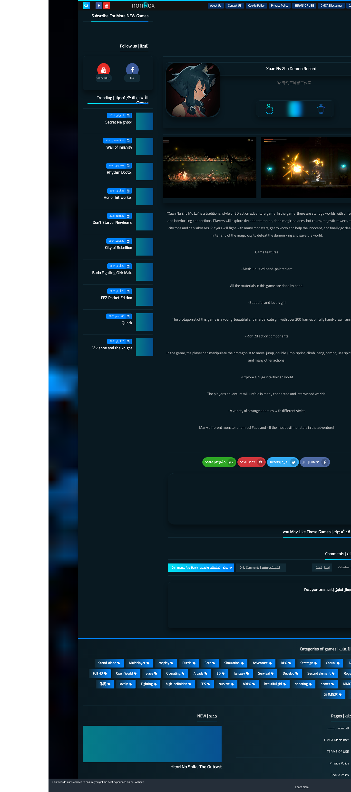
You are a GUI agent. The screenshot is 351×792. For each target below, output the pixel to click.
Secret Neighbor (70, 122)
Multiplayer (89, 625)
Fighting (98, 646)
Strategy (258, 625)
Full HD (49, 635)
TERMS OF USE (255, 5)
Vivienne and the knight (64, 348)
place (101, 635)
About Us (167, 5)
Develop (240, 635)
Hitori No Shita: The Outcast (147, 729)
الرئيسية (305, 5)
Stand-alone (59, 625)
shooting (252, 646)
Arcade (150, 635)
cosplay (115, 625)
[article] (170, 472)
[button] (332, 786)
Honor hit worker (69, 197)
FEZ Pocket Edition (68, 297)
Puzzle (138, 625)
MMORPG (302, 646)
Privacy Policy (231, 5)
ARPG (198, 646)
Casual (282, 625)
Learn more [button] (304, 788)
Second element (270, 635)
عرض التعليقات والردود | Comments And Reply (151, 530)
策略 (305, 656)
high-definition (128, 646)
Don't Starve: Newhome (64, 222)
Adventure (211, 625)
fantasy (190, 635)
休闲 (54, 646)
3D (170, 635)
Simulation (183, 625)
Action (304, 625)
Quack (78, 322)
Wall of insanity (71, 147)
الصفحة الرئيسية (289, 691)
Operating (125, 635)
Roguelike (302, 635)
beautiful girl (224, 646)
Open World (76, 635)
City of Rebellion (70, 247)
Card (159, 625)
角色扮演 (282, 656)
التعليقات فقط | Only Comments (211, 530)
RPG (235, 625)
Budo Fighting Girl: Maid (64, 272)
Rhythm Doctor (71, 172)
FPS (154, 646)
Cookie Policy (208, 5)
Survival (215, 635)
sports (277, 646)
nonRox (280, 776)
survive (176, 646)
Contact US (186, 5)
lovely (75, 646)
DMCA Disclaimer (283, 5)
